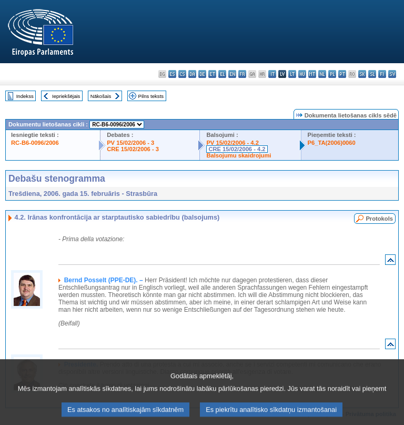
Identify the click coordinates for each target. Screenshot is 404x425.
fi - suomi (382, 74)
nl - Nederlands (322, 74)
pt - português (342, 74)
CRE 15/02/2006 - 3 (133, 149)
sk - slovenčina (362, 74)
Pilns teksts (151, 96)
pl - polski (332, 74)
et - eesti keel (212, 74)
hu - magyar (302, 74)
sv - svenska (392, 74)
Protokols (379, 218)
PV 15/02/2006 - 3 (130, 143)
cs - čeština (182, 74)
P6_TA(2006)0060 (332, 143)
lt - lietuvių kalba (292, 74)
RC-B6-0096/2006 (35, 143)
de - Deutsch (202, 74)
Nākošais (100, 96)
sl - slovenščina (372, 74)
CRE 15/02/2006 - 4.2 (236, 149)
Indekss (25, 96)
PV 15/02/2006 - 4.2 (232, 143)
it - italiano (272, 74)
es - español (172, 74)
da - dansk (192, 74)
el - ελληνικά (222, 74)
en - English (232, 74)
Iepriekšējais (66, 96)
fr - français (242, 74)
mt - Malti (312, 74)
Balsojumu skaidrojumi (238, 155)
